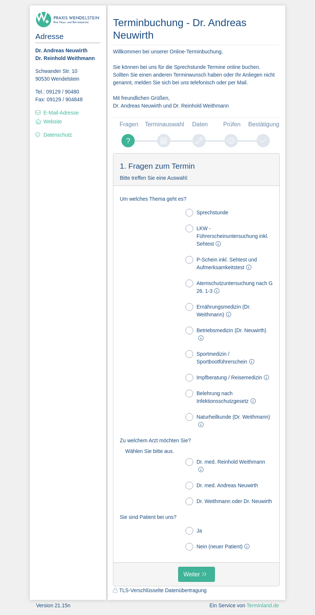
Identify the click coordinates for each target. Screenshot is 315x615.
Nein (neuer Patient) (218, 547)
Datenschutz (57, 135)
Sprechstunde (206, 213)
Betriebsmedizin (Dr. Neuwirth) (225, 334)
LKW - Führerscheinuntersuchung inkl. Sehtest (226, 236)
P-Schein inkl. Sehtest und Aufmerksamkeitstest (221, 263)
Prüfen (232, 124)
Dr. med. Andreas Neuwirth (221, 485)
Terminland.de (263, 605)
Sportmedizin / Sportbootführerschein (221, 357)
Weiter (192, 574)
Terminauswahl (164, 124)
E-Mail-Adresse (61, 113)
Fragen (129, 124)
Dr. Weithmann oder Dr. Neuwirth (228, 501)
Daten (200, 124)
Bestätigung (263, 124)
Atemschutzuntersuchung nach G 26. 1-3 (229, 287)
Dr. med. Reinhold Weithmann (225, 465)
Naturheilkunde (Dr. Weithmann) (227, 420)
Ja (193, 531)
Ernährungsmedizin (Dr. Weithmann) (218, 310)
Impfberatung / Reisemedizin (228, 378)
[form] (196, 369)
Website (52, 121)
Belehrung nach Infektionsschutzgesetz (222, 397)
